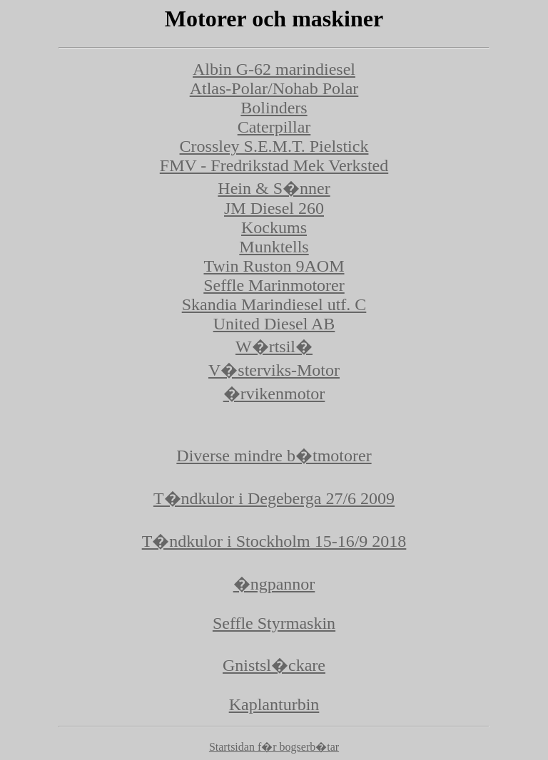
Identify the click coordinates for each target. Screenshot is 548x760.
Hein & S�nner (274, 188)
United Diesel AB (274, 323)
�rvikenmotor (274, 393)
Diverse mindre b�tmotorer (273, 455)
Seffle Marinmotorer (274, 285)
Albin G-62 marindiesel (274, 69)
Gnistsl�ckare (274, 665)
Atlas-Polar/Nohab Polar (274, 88)
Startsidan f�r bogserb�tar (274, 747)
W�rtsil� (274, 346)
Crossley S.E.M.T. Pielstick (274, 146)
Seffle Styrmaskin (274, 623)
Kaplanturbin (274, 704)
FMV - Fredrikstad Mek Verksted (274, 165)
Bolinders (273, 107)
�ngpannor (274, 584)
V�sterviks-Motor (274, 370)
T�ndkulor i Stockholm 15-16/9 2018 (274, 541)
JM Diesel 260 (274, 208)
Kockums (274, 227)
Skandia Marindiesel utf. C (274, 304)
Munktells (273, 246)
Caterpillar (274, 127)
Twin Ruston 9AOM (273, 266)
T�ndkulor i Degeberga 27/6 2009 (274, 498)
